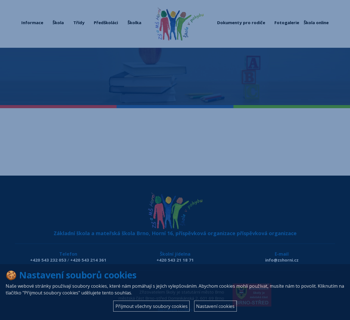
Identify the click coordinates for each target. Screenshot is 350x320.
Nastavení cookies (215, 306)
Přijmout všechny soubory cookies (151, 306)
